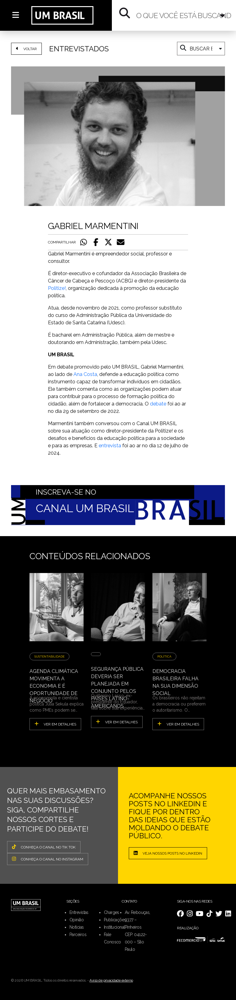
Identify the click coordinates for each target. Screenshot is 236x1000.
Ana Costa (85, 374)
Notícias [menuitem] (76, 927)
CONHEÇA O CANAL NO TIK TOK (44, 846)
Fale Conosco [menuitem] (112, 938)
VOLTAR (26, 48)
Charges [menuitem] (111, 912)
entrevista (110, 446)
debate (158, 404)
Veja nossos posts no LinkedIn (168, 853)
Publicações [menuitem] (115, 919)
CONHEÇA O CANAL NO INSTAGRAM (47, 858)
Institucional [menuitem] (114, 927)
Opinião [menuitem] (76, 919)
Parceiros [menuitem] (77, 934)
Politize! (57, 288)
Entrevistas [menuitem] (78, 912)
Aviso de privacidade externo (111, 980)
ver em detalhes (55, 723)
